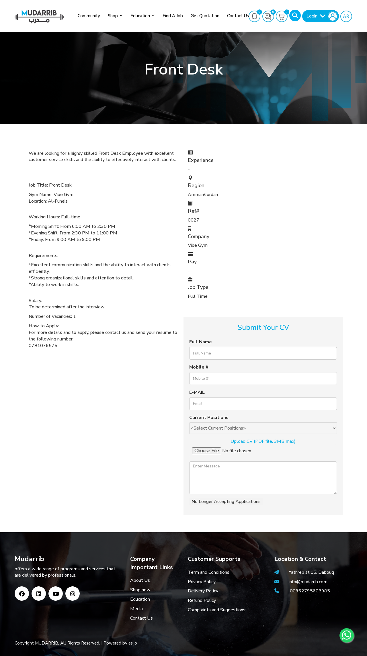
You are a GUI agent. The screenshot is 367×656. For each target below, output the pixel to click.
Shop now (140, 590)
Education (140, 16)
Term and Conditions (208, 572)
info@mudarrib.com (307, 582)
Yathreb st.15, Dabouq (311, 572)
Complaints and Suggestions (216, 610)
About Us (140, 580)
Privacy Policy (202, 582)
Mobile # (198, 367)
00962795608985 (310, 591)
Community (89, 16)
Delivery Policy (203, 591)
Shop (113, 16)
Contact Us (238, 16)
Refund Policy (202, 600)
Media (136, 609)
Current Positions (209, 417)
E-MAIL (197, 392)
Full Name (200, 342)
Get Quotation (205, 16)
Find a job (173, 16)
